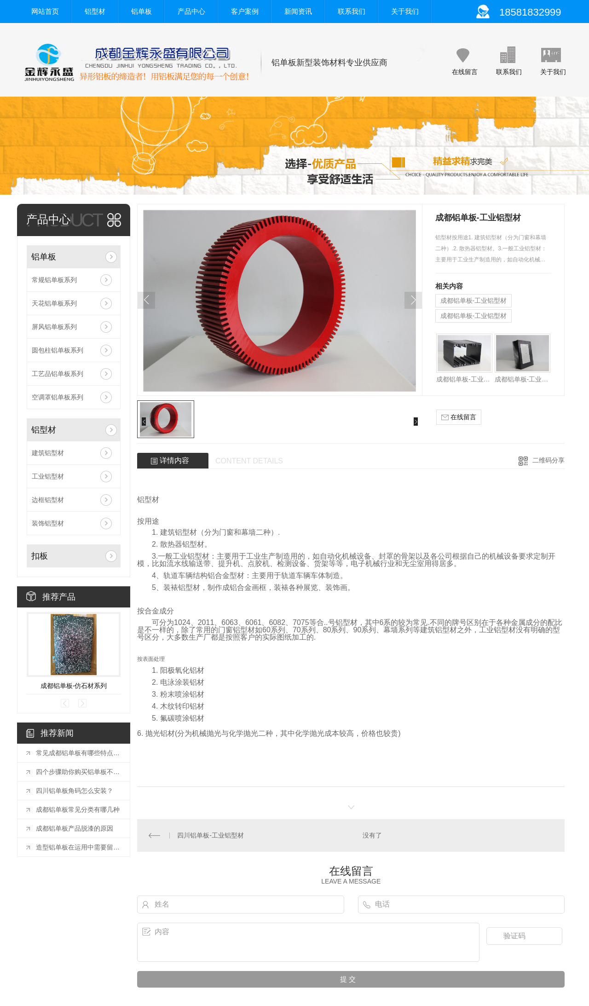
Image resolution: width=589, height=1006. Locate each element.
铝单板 (141, 11)
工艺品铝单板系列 (57, 373)
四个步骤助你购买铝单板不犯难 (78, 771)
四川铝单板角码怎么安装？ (74, 790)
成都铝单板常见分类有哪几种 (78, 809)
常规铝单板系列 (54, 279)
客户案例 (245, 11)
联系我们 (351, 11)
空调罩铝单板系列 (57, 397)
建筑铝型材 (48, 453)
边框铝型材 (48, 499)
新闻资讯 (298, 11)
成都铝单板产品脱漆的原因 (74, 828)
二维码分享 (548, 460)
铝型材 (95, 11)
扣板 (39, 556)
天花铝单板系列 (54, 303)
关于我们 (405, 11)
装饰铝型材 (48, 523)
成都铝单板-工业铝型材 (473, 300)
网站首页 (45, 11)
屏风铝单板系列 (54, 326)
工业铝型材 (48, 476)
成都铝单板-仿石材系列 (73, 685)
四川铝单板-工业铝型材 (210, 835)
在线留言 (465, 71)
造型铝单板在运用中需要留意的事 (78, 847)
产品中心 (191, 11)
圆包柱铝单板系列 (57, 350)
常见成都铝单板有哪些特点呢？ (78, 753)
